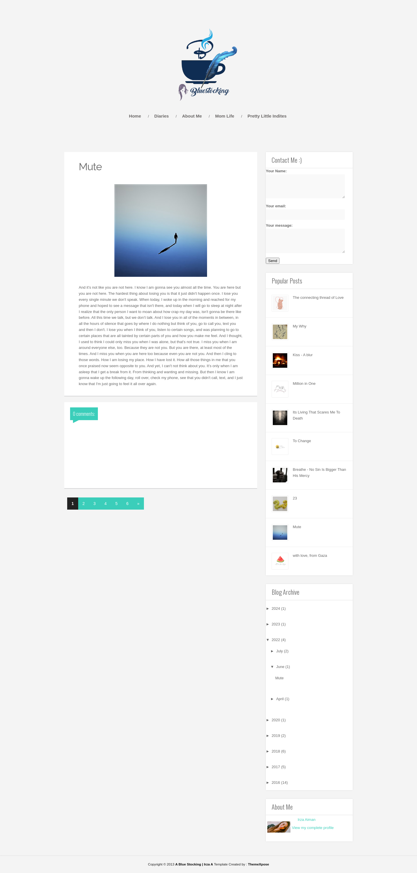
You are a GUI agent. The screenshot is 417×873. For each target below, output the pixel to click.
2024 (276, 608)
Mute (297, 527)
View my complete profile (313, 828)
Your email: (302, 212)
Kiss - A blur (303, 355)
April (280, 699)
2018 (276, 751)
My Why (299, 326)
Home (135, 116)
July (280, 651)
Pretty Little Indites (267, 116)
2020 (276, 720)
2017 (276, 767)
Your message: (302, 238)
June (281, 667)
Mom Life (224, 116)
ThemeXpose (258, 864)
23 (295, 498)
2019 (276, 735)
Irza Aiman (306, 819)
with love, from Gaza (310, 555)
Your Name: (302, 183)
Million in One (304, 383)
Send (272, 261)
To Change (302, 441)
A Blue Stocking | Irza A (194, 864)
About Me (192, 116)
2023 (276, 624)
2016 (276, 782)
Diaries (161, 116)
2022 (276, 640)
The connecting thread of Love (318, 297)
